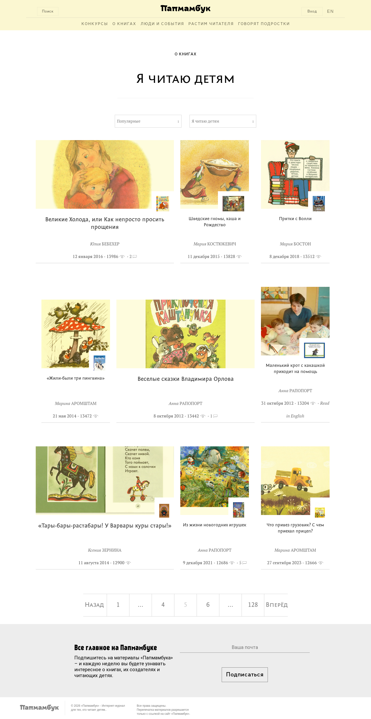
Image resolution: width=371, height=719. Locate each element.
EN (330, 11)
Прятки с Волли (295, 219)
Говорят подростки (264, 24)
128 (253, 605)
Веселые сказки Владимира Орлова (185, 379)
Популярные (129, 121)
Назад (94, 605)
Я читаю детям (205, 121)
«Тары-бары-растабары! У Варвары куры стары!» (105, 526)
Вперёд (277, 605)
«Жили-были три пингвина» (76, 378)
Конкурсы (94, 24)
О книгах (124, 24)
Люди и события (162, 24)
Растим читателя (211, 24)
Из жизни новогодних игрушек (214, 525)
